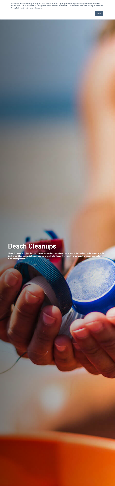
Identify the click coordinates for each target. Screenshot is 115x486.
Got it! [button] (99, 14)
